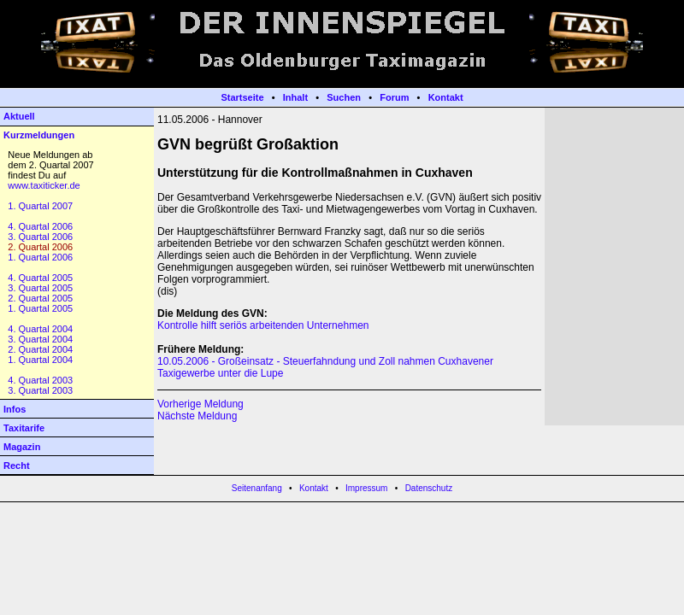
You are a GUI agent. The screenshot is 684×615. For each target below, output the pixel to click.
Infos (14, 409)
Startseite (242, 97)
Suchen (344, 97)
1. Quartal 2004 (40, 359)
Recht (16, 465)
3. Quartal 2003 (40, 390)
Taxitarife (23, 428)
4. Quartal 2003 (40, 380)
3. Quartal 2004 (40, 339)
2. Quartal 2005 (40, 298)
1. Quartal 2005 (40, 308)
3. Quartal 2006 (40, 236)
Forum (394, 97)
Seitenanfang (257, 488)
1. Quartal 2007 (40, 206)
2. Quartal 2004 (40, 349)
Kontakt (445, 97)
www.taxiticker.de (44, 185)
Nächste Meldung (197, 416)
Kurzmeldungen (38, 135)
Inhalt (295, 97)
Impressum (366, 488)
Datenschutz (429, 488)
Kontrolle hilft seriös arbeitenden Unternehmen (263, 325)
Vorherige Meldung (200, 404)
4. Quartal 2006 (40, 226)
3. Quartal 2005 (40, 288)
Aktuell (19, 116)
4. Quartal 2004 (40, 329)
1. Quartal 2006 (40, 257)
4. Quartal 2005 (40, 277)
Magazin (21, 447)
